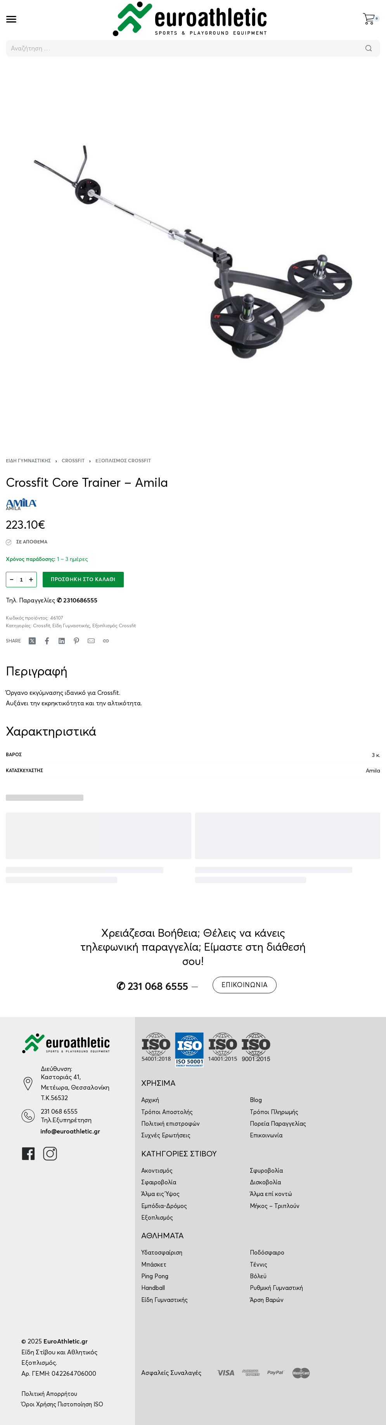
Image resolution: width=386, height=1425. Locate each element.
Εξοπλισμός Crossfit (123, 461)
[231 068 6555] (28, 1116)
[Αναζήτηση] (368, 48)
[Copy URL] (105, 640)
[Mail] (91, 640)
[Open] (11, 19)
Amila (373, 770)
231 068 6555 (59, 1111)
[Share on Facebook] (46, 640)
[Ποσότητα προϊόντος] (21, 579)
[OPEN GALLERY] (193, 252)
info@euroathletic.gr (70, 1131)
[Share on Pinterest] (76, 640)
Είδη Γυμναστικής (28, 461)
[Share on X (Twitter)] (32, 640)
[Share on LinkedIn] (61, 640)
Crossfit (73, 461)
